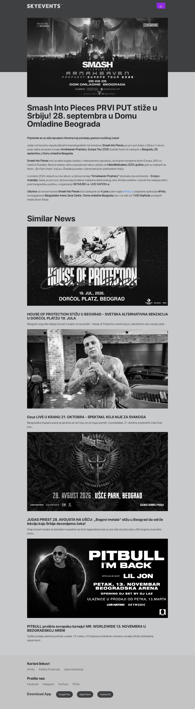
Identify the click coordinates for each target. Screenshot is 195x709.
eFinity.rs (128, 191)
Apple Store (85, 694)
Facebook (33, 684)
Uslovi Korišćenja (73, 669)
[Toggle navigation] (161, 6)
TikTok (76, 684)
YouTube (63, 684)
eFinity (31, 669)
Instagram (48, 684)
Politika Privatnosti (49, 669)
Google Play (64, 694)
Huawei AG (105, 694)
